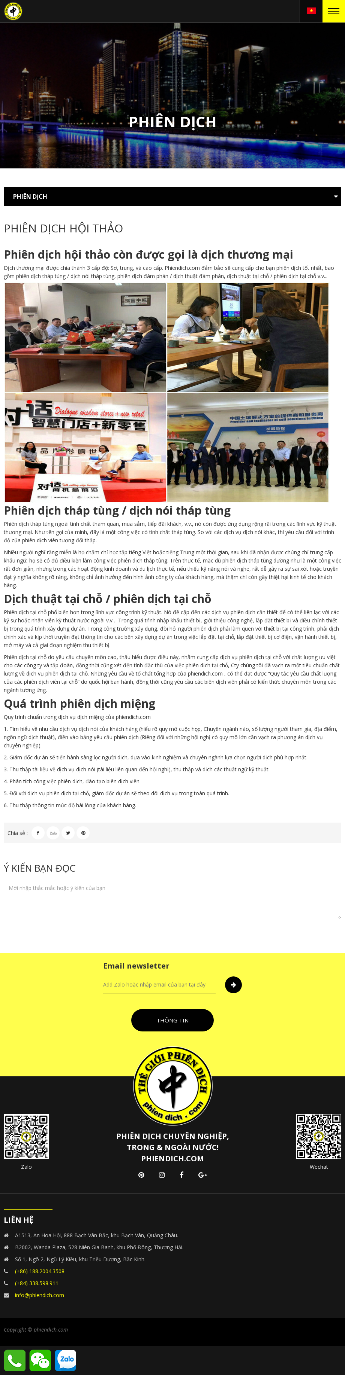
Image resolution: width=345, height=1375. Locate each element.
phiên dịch (288, 267)
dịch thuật (40, 737)
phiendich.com (205, 673)
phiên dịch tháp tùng (41, 276)
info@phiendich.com (39, 1295)
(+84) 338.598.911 (36, 1283)
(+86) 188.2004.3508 (39, 1271)
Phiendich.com (182, 267)
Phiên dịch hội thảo (57, 254)
